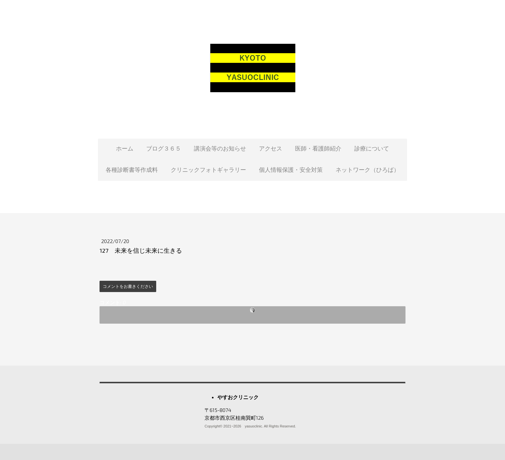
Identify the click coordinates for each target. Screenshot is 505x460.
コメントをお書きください (128, 286)
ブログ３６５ (163, 148)
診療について (371, 148)
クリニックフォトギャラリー (208, 169)
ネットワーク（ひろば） (367, 169)
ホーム (124, 148)
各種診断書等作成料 (132, 169)
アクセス (270, 148)
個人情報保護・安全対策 (291, 169)
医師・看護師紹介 (318, 148)
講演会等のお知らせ (220, 148)
